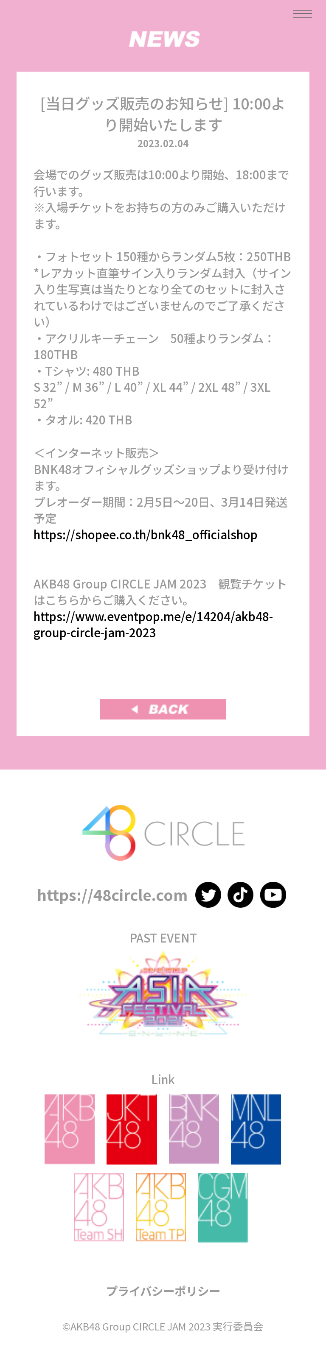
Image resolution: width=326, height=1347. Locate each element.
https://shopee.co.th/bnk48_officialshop (146, 534)
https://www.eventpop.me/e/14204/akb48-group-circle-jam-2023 (153, 624)
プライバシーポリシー (163, 1290)
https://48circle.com (112, 894)
